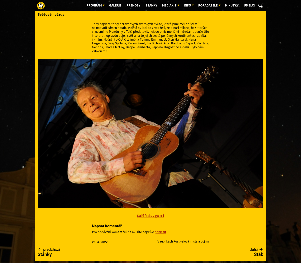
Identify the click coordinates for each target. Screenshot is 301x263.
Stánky (151, 5)
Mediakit (169, 5)
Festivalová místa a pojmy (191, 241)
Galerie (115, 5)
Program (94, 5)
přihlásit (160, 232)
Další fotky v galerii (150, 215)
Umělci (249, 5)
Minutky (232, 5)
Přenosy (133, 5)
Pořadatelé (208, 5)
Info (187, 5)
